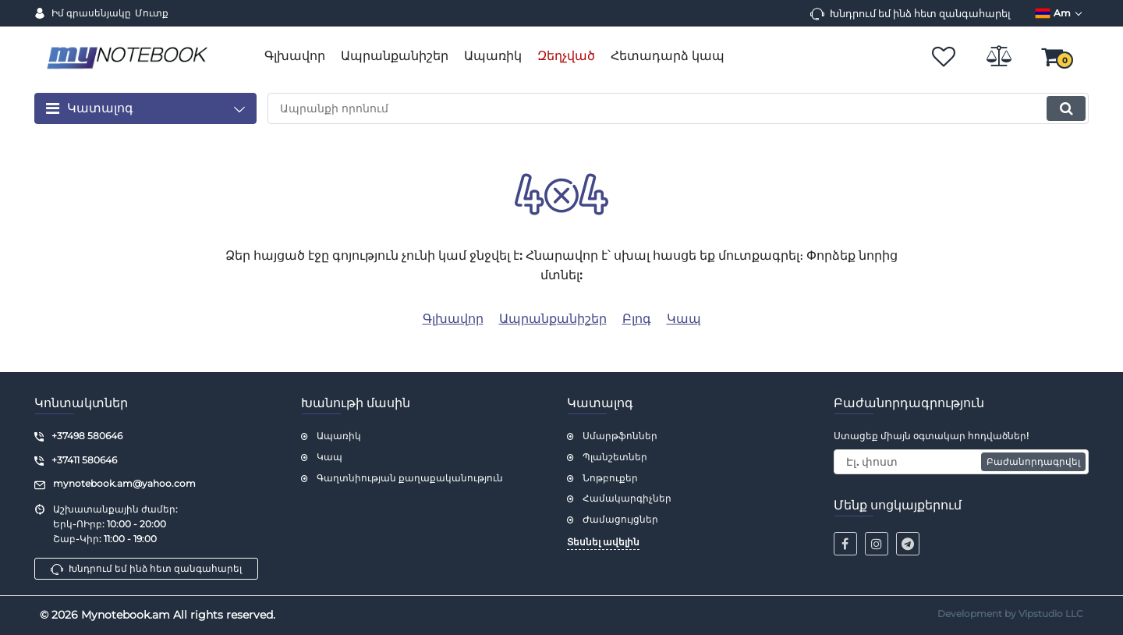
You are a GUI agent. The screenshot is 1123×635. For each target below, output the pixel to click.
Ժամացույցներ (620, 519)
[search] (678, 108)
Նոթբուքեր (610, 478)
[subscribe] (961, 461)
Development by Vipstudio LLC (1010, 613)
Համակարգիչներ (627, 498)
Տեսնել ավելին (603, 542)
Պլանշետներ (615, 457)
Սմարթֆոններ (620, 436)
